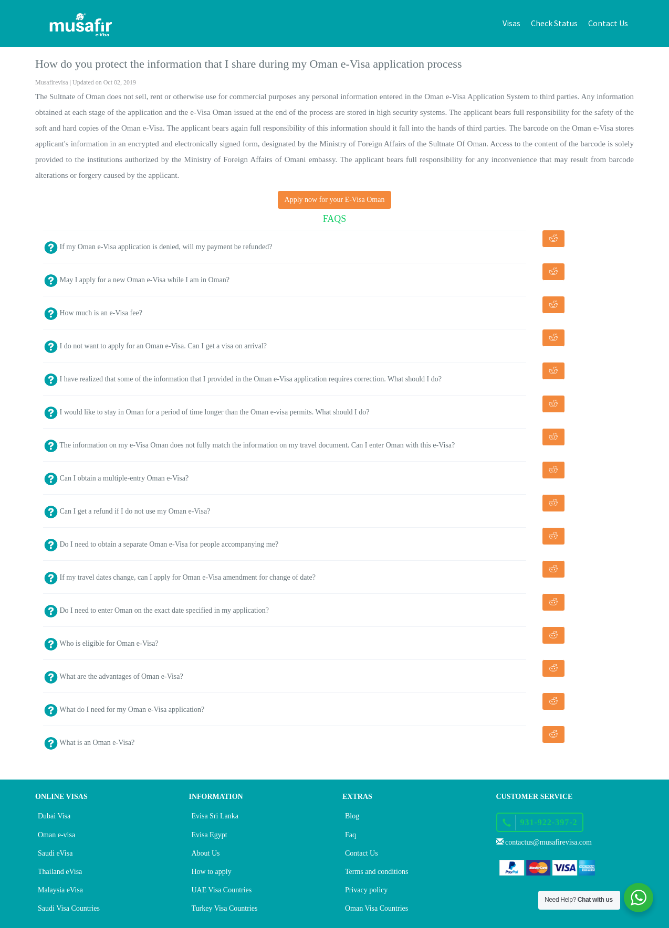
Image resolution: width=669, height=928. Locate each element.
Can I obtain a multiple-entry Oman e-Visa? (116, 478)
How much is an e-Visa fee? (93, 313)
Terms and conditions (376, 872)
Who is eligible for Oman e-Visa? (101, 643)
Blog (352, 816)
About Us (206, 853)
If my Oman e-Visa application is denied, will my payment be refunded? (158, 247)
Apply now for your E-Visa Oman (335, 200)
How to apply (212, 872)
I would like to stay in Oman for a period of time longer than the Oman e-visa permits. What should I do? (206, 412)
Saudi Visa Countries (69, 908)
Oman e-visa (56, 835)
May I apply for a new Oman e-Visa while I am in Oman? (136, 280)
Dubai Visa (54, 816)
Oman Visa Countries (376, 908)
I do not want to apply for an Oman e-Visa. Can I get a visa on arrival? (155, 346)
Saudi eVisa (55, 853)
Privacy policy (366, 890)
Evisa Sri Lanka (215, 816)
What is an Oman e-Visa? (89, 742)
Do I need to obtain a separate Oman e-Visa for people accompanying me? (161, 544)
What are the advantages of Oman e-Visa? (113, 676)
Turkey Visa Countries (225, 908)
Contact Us (608, 23)
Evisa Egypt (209, 835)
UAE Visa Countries (222, 890)
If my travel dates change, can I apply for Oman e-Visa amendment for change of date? (180, 577)
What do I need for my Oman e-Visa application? (124, 709)
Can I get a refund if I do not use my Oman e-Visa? (127, 511)
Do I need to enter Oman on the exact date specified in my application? (156, 610)
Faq (350, 835)
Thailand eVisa (60, 872)
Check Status (554, 23)
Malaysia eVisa (60, 890)
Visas (511, 23)
